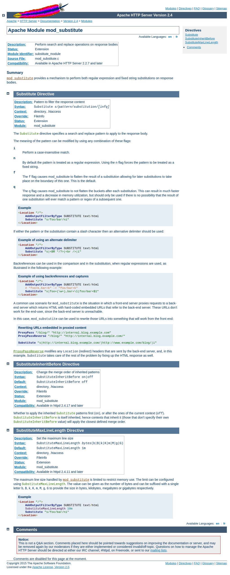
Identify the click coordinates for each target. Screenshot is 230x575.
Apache (12, 21)
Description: (17, 44)
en (170, 36)
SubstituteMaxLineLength (201, 42)
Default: (20, 382)
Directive (45, 94)
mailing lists (158, 550)
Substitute (191, 34)
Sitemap (221, 8)
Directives (185, 8)
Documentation (50, 21)
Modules (170, 8)
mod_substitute (20, 78)
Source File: (17, 58)
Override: (21, 116)
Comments (194, 47)
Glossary (208, 8)
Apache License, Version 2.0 (50, 567)
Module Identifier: (21, 54)
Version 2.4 (70, 21)
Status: (13, 49)
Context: (20, 111)
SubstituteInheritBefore (200, 38)
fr (177, 36)
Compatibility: (18, 63)
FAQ (197, 8)
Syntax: (20, 106)
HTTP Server (28, 21)
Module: (20, 125)
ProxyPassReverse (28, 351)
